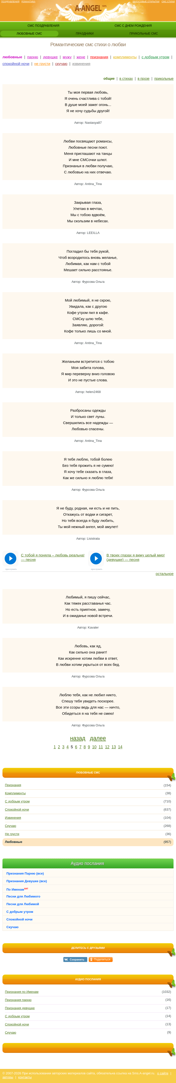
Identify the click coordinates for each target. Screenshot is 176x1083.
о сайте (162, 1073)
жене (81, 57)
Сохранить (77, 959)
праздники (85, 33)
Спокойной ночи (17, 809)
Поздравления (10, 1)
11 (101, 747)
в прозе (143, 79)
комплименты (125, 57)
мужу (67, 57)
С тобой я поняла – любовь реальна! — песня (53, 557)
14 (120, 747)
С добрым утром (17, 801)
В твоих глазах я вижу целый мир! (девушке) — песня (135, 557)
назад (77, 738)
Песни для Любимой (22, 904)
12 (107, 747)
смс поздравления (43, 25)
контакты (25, 1077)
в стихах (126, 79)
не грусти (42, 63)
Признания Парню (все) (25, 873)
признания (99, 57)
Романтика (28, 1)
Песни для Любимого (23, 896)
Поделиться (102, 959)
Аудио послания (87, 863)
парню (32, 57)
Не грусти (12, 834)
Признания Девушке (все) (26, 881)
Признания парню (18, 1000)
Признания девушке (20, 1008)
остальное (165, 574)
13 (113, 747)
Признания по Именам (21, 992)
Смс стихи (168, 1)
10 (94, 747)
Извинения (13, 817)
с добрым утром (155, 57)
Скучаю (10, 826)
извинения (81, 63)
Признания (13, 785)
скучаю (61, 63)
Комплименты (15, 793)
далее (98, 738)
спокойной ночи (15, 63)
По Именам (17, 889)
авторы (7, 1077)
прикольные (164, 79)
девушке (50, 57)
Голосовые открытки (146, 1)
